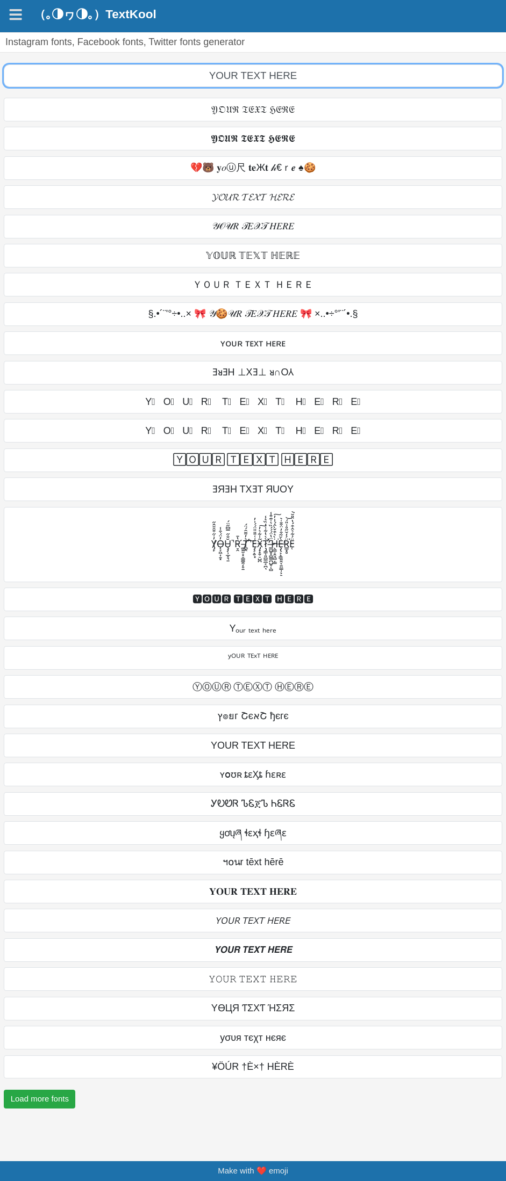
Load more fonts (40, 1098)
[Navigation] (15, 14)
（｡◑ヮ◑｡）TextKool (95, 14)
